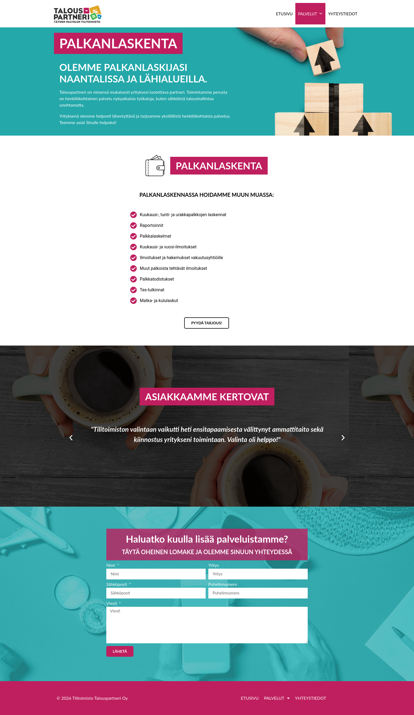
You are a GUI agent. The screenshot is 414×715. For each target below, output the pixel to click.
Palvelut (310, 13)
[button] (70, 437)
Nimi (111, 565)
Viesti (112, 603)
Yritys (213, 565)
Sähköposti (117, 584)
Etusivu (284, 13)
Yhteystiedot (342, 13)
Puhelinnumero (222, 584)
